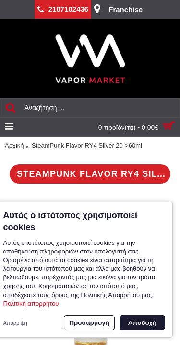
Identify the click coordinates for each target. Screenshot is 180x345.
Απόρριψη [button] (15, 323)
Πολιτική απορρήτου (31, 303)
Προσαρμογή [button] (89, 322)
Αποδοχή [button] (142, 322)
